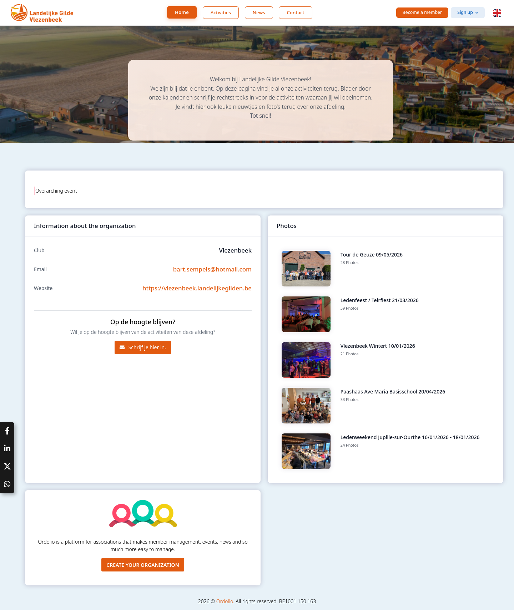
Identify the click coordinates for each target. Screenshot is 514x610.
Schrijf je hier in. (143, 347)
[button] (497, 13)
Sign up (465, 12)
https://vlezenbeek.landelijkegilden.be (197, 288)
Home (182, 12)
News (259, 12)
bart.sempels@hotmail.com (212, 269)
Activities (221, 12)
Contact (295, 12)
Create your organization (142, 564)
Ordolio (224, 601)
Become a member (422, 12)
